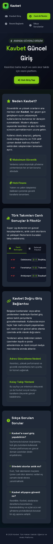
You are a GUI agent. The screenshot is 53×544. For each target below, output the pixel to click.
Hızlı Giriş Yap (26, 80)
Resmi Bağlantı (14, 24)
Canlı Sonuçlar (15, 248)
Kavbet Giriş (13, 16)
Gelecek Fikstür (35, 248)
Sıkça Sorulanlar (36, 25)
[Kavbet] (26, 6)
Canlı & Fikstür (38, 16)
